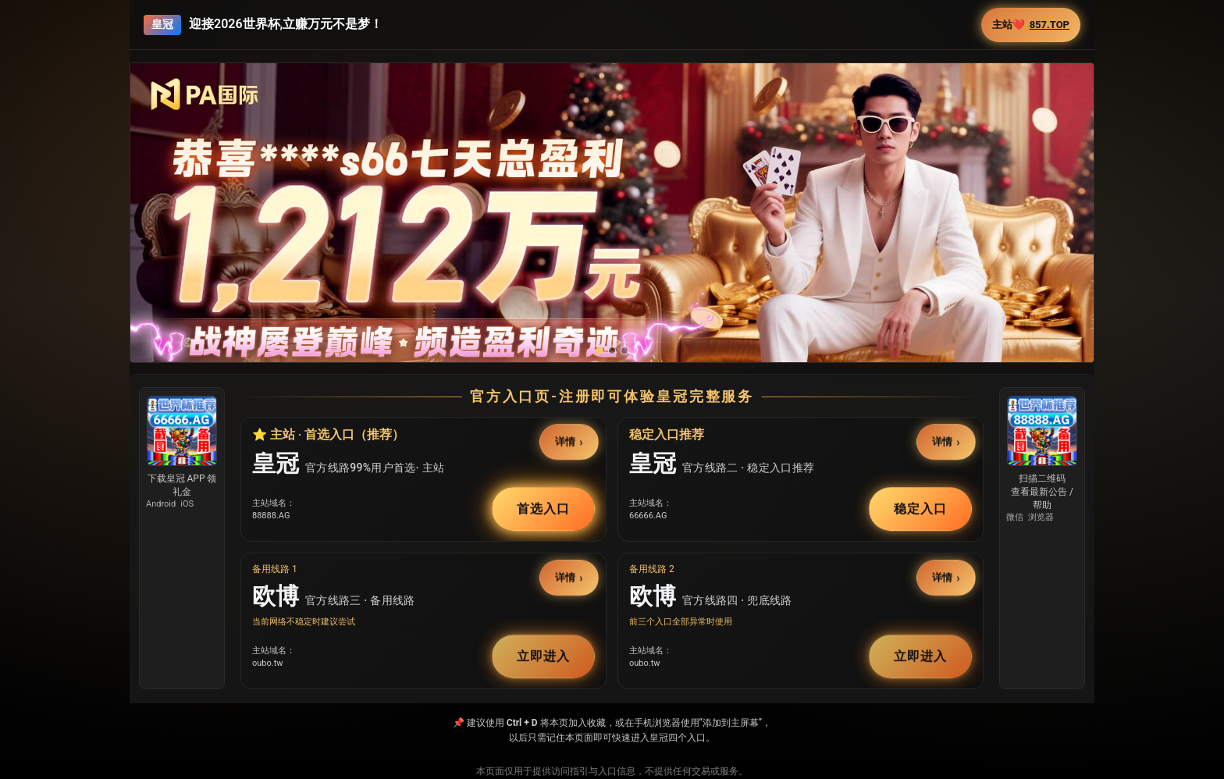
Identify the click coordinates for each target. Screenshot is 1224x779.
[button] (612, 245)
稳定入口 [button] (920, 508)
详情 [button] (566, 442)
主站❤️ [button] (1030, 25)
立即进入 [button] (543, 656)
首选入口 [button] (543, 508)
